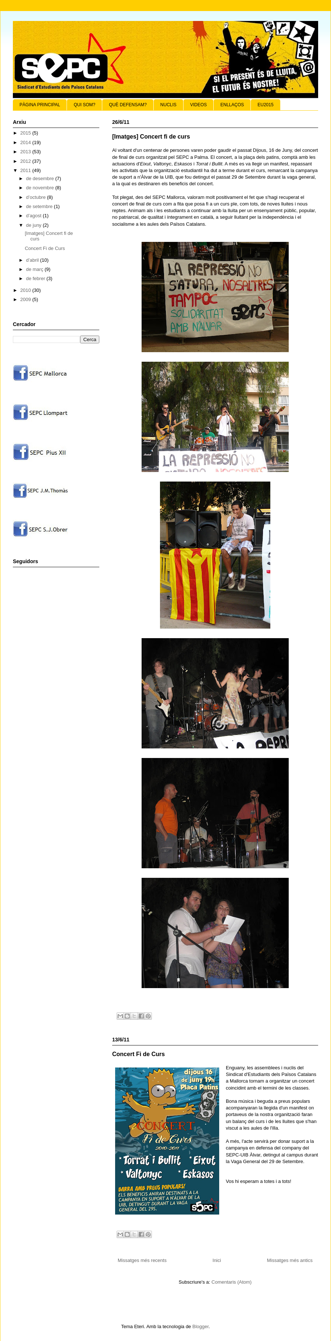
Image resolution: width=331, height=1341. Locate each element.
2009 (26, 299)
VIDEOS (198, 104)
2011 (26, 170)
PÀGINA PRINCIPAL (39, 104)
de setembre (40, 206)
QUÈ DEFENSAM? (128, 104)
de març (35, 269)
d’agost (34, 215)
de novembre (41, 187)
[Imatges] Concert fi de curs (151, 136)
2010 (26, 290)
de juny (34, 225)
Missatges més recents (142, 1260)
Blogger (200, 1326)
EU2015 (265, 104)
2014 (26, 142)
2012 (26, 161)
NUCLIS (168, 104)
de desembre (41, 178)
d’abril (33, 260)
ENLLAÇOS (232, 104)
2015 (26, 133)
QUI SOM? (84, 104)
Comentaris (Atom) (231, 1282)
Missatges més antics (290, 1260)
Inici (217, 1260)
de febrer (36, 278)
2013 (26, 151)
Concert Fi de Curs (138, 1054)
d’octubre (36, 197)
